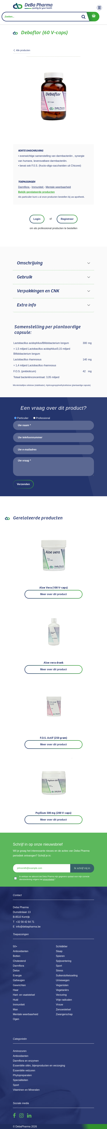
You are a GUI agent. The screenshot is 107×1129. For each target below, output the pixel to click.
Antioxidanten (20, 951)
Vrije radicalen (64, 999)
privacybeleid (48, 879)
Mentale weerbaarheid (25, 1014)
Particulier (22, 418)
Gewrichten (19, 985)
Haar (15, 990)
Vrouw (59, 1004)
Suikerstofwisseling (67, 975)
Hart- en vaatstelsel (24, 994)
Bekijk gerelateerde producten (36, 192)
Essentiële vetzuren (24, 1070)
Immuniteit (19, 1004)
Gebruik (24, 277)
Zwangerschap (64, 1014)
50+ (15, 946)
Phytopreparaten (22, 1075)
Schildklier (62, 946)
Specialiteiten (20, 1080)
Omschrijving (29, 263)
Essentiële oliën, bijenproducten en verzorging (39, 1065)
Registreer (67, 219)
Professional (43, 418)
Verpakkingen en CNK (38, 291)
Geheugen (19, 980)
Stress (59, 970)
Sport (59, 965)
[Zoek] (83, 16)
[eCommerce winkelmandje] (92, 16)
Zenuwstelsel (63, 1009)
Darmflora (18, 965)
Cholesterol (19, 961)
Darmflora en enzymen (26, 1060)
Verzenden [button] (23, 484)
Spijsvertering (63, 961)
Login (36, 219)
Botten (16, 956)
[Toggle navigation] (99, 7)
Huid (15, 999)
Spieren (60, 956)
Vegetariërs (62, 990)
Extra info (26, 305)
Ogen (16, 1019)
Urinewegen (62, 980)
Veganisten (62, 985)
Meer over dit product (53, 594)
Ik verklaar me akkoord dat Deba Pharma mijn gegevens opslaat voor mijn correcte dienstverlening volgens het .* (54, 878)
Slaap (59, 951)
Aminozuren (19, 1051)
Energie (17, 975)
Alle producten (21, 50)
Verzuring (61, 994)
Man (15, 1009)
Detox (16, 970)
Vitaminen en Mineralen (26, 1089)
